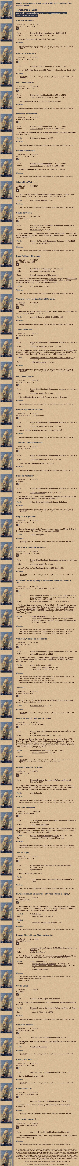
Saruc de (54, 352)
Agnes (28, 531)
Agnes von (39, 825)
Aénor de (36, 97)
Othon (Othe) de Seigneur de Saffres (58, 496)
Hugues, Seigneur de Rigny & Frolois (56, 828)
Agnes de (50, 281)
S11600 (23, 678)
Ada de (31, 609)
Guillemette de (48, 235)
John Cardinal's (37, 1164)
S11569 (23, 46)
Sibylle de (48, 1041)
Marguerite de (55, 741)
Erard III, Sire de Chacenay (40, 269)
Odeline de (46, 660)
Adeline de (41, 607)
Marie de (36, 230)
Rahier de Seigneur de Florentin (46, 652)
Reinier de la (50, 132)
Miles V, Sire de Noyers (25, 660)
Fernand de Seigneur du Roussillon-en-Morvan (39, 743)
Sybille (35, 870)
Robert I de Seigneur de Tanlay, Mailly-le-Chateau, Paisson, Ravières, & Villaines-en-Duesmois (53, 619)
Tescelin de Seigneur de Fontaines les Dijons (51, 358)
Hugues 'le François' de (44, 964)
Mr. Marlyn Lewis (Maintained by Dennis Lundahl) (45, 1161)
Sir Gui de (39, 700)
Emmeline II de (39, 271)
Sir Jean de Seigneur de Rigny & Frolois (34, 830)
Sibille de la (37, 952)
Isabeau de (38, 753)
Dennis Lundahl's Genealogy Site (26, 15)
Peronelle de (47, 194)
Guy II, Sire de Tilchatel (25, 235)
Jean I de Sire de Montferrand (44, 1037)
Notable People (55, 13)
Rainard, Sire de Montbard (40, 95)
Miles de (40, 667)
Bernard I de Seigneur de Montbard (48, 342)
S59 (22, 48)
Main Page (19, 13)
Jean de (38, 916)
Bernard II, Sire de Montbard (41, 33)
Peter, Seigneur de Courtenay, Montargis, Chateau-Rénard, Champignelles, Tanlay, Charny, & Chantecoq (53, 596)
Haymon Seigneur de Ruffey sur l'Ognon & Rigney (53, 1008)
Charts (47, 13)
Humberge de (38, 35)
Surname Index (29, 13)
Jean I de (40, 669)
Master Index (39, 13)
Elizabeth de (39, 601)
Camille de (38, 735)
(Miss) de (53, 787)
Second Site (44, 1164)
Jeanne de (38, 838)
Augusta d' (37, 346)
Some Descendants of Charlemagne (44, 275)
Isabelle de (39, 969)
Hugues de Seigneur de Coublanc (55, 233)
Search (64, 13)
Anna (18, 702)
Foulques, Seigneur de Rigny (43, 922)
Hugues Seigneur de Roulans (45, 908)
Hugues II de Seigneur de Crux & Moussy (48, 731)
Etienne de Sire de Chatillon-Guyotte (49, 966)
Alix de (38, 243)
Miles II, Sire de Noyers (60, 700)
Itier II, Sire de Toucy (26, 313)
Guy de (39, 362)
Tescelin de (35, 352)
